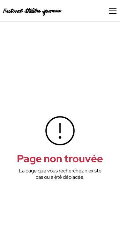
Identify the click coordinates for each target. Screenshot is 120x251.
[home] (32, 10)
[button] (112, 10)
